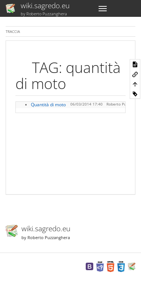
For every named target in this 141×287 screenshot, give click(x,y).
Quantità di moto (48, 104)
